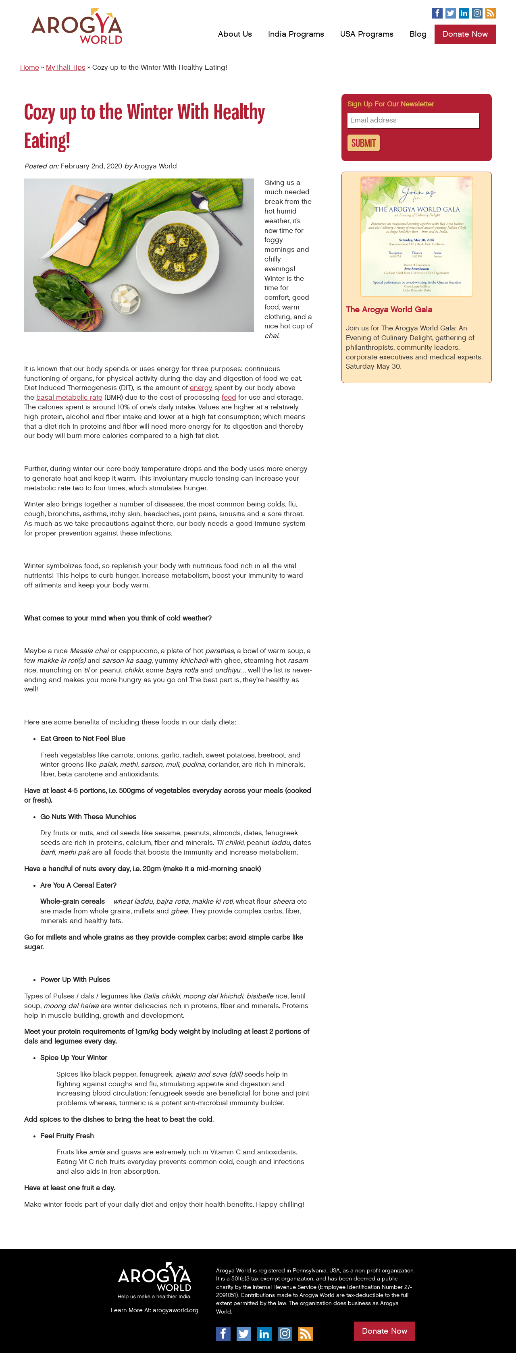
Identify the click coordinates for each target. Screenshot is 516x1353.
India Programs (296, 34)
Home (29, 67)
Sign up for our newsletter (390, 104)
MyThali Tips (65, 67)
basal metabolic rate (69, 397)
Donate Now (465, 34)
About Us (235, 34)
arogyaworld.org (175, 1310)
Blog (418, 34)
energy (201, 388)
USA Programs (366, 34)
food (229, 397)
